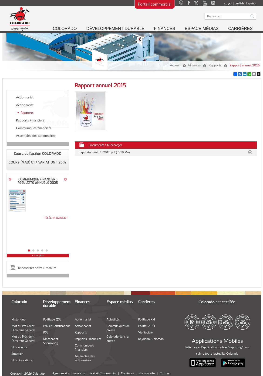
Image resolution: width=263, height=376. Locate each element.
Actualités (113, 319)
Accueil (175, 65)
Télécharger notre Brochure (37, 268)
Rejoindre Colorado (151, 339)
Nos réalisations (22, 360)
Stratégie (18, 354)
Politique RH (146, 319)
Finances (194, 65)
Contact (165, 373)
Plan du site (147, 373)
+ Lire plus (38, 255)
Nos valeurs (19, 347)
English (238, 3)
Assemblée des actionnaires (35, 135)
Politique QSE (52, 319)
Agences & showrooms (68, 373)
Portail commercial (155, 4)
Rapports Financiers (30, 120)
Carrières (127, 373)
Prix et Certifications (57, 326)
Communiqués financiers (33, 128)
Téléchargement (56, 217)
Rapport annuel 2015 (244, 65)
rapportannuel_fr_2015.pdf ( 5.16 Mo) (105, 152)
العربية (228, 3)
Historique (19, 319)
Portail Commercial (103, 373)
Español (251, 3)
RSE (46, 332)
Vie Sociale (145, 332)
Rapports (215, 65)
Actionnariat (25, 97)
